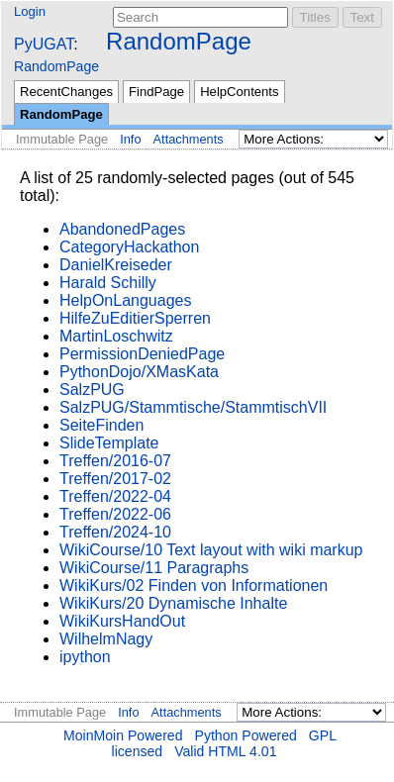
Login (30, 11)
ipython (85, 656)
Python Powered (246, 735)
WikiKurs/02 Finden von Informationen (193, 585)
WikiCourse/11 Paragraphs (153, 567)
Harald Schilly (107, 282)
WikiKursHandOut (122, 621)
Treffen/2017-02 (115, 478)
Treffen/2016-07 (115, 460)
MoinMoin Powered (123, 735)
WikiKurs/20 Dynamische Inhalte (173, 603)
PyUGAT (43, 44)
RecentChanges (66, 91)
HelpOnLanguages (125, 300)
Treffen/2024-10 (115, 532)
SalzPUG (92, 389)
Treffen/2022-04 (115, 496)
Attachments (188, 139)
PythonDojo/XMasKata (139, 371)
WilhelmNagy (105, 639)
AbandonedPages (122, 229)
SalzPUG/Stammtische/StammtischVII (193, 407)
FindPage (156, 91)
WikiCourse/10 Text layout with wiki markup (210, 549)
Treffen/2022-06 (115, 514)
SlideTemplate (109, 443)
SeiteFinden (101, 425)
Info (130, 139)
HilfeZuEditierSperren (135, 318)
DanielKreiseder (115, 264)
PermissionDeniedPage (142, 353)
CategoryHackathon (129, 247)
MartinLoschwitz (116, 336)
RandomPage (178, 41)
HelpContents (239, 91)
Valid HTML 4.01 (225, 751)
